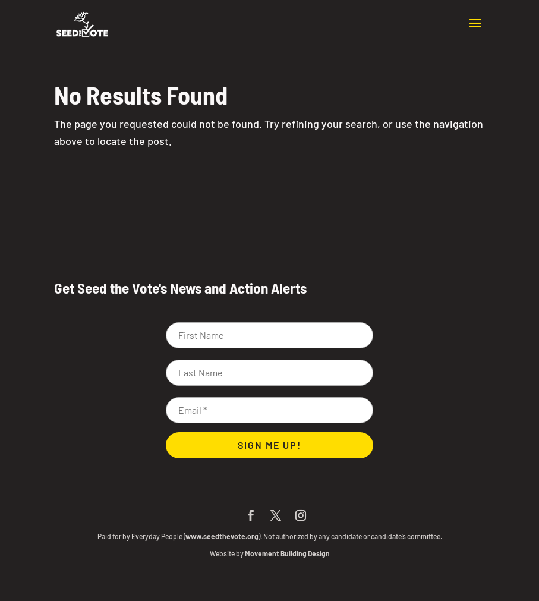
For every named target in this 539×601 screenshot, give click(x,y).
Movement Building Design (287, 553)
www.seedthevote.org (222, 536)
